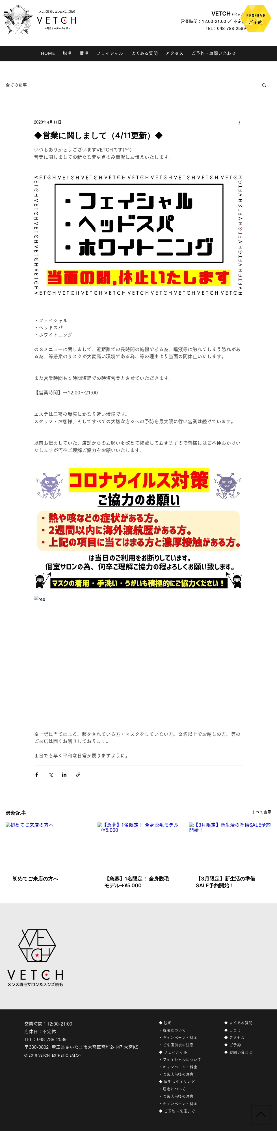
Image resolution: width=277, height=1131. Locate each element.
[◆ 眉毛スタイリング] (184, 1082)
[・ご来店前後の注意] (184, 1045)
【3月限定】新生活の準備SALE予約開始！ (225, 882)
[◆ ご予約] (245, 1045)
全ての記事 (16, 85)
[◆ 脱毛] (184, 1023)
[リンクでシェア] (78, 774)
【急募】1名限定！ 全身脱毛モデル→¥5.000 (136, 882)
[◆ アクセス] (245, 1038)
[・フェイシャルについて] (184, 1060)
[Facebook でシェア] (36, 774)
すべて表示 (261, 812)
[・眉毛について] (184, 1089)
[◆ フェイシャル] (184, 1052)
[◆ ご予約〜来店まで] (184, 1111)
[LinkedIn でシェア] (64, 774)
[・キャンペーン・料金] (184, 1038)
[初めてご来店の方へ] (47, 846)
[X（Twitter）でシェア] (50, 774)
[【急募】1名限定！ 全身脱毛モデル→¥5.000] (139, 846)
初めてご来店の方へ (35, 879)
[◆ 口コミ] (245, 1030)
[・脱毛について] (184, 1030)
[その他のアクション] (239, 122)
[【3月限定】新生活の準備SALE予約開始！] (230, 846)
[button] (264, 85)
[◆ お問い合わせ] (245, 1052)
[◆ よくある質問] (245, 1023)
